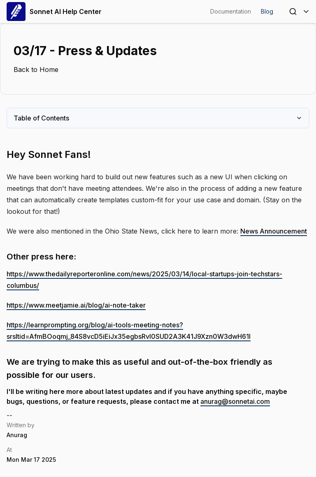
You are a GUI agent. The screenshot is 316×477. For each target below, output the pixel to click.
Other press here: (41, 257)
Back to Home (36, 69)
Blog (267, 11)
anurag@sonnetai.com (235, 401)
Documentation (230, 11)
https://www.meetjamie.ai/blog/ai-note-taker (76, 305)
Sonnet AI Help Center (54, 11)
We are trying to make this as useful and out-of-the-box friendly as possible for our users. (139, 368)
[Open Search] (293, 11)
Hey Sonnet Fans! (49, 154)
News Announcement (273, 231)
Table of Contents (158, 118)
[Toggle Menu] (306, 11)
